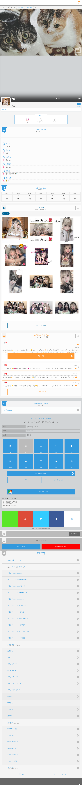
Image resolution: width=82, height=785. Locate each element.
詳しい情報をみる (41, 473)
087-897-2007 (11, 506)
